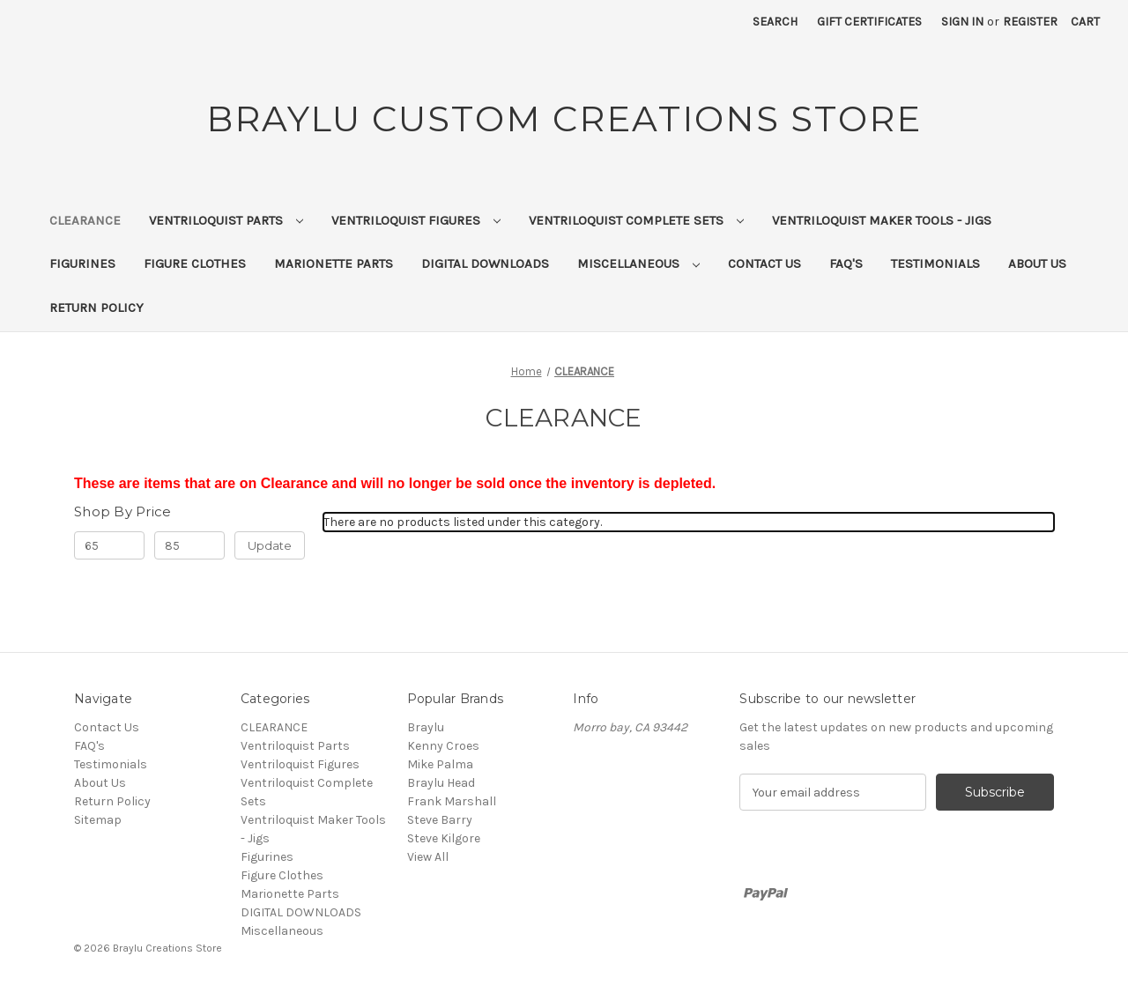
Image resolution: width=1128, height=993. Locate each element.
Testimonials (935, 263)
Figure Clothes (195, 263)
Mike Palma (440, 764)
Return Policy (96, 307)
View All (428, 856)
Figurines (82, 263)
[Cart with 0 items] (1085, 21)
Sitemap (98, 819)
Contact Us (764, 263)
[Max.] (189, 545)
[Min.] (109, 545)
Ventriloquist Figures (416, 220)
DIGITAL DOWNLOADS (485, 263)
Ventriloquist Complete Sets (636, 220)
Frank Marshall (451, 801)
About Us (1037, 263)
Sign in (962, 21)
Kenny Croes (443, 745)
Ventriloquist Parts (226, 220)
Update (270, 545)
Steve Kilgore (443, 838)
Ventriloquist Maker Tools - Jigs (881, 220)
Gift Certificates (869, 21)
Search (775, 21)
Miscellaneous (638, 263)
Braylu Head (441, 782)
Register (1030, 21)
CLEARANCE (85, 220)
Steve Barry (439, 819)
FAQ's (846, 263)
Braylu (425, 727)
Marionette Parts (333, 263)
